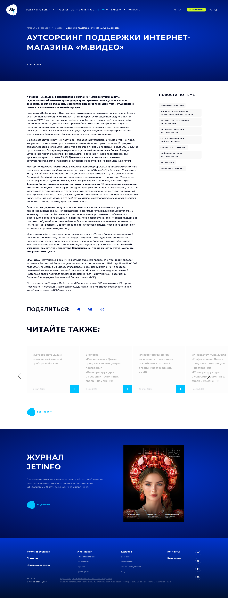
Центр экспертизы (83, 10)
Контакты (134, 10)
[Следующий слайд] (207, 376)
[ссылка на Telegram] (198, 552)
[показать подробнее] (39, 412)
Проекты (62, 10)
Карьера (126, 551)
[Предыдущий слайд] (20, 376)
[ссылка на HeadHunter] (198, 577)
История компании (86, 557)
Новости (58, 28)
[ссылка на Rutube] (198, 561)
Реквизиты (174, 558)
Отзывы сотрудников (131, 567)
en (180, 9)
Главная (31, 28)
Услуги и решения (38, 551)
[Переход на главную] (11, 10)
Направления (83, 562)
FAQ (123, 572)
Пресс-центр (44, 28)
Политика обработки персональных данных (126, 582)
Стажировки (126, 562)
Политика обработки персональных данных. (92, 579)
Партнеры (81, 567)
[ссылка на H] (198, 569)
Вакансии (125, 557)
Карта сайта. (65, 579)
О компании (84, 551)
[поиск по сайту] (216, 9)
